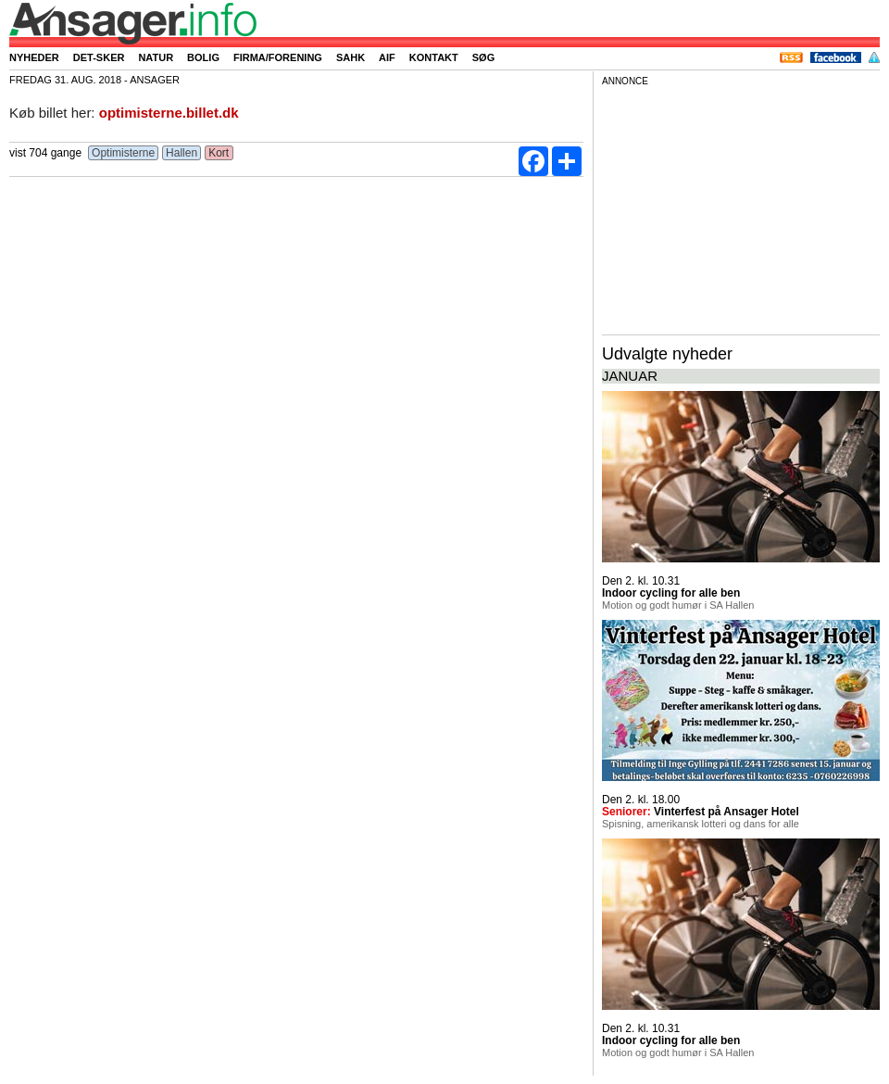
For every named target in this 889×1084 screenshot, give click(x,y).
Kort (219, 152)
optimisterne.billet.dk (169, 112)
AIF (387, 57)
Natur (155, 57)
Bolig (203, 57)
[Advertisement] (741, 207)
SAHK (350, 57)
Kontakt (433, 57)
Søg (483, 57)
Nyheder (34, 57)
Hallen (182, 152)
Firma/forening (277, 57)
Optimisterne (123, 152)
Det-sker (99, 57)
